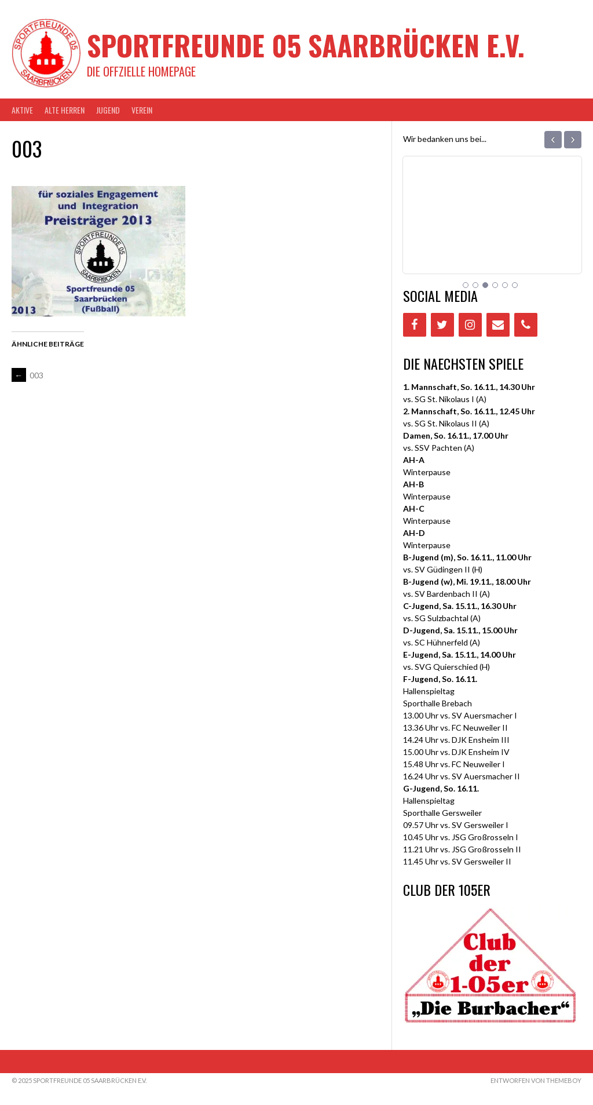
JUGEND (108, 110)
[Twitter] (442, 325)
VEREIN (141, 110)
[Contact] (498, 325)
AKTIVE (22, 110)
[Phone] (525, 325)
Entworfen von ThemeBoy (535, 1080)
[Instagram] (470, 325)
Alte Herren (65, 110)
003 (27, 375)
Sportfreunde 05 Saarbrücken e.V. (306, 44)
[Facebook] (414, 325)
